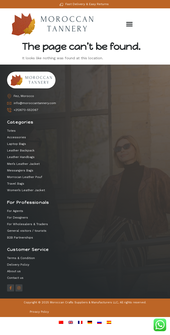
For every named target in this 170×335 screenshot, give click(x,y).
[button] (129, 24)
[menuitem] (61, 322)
